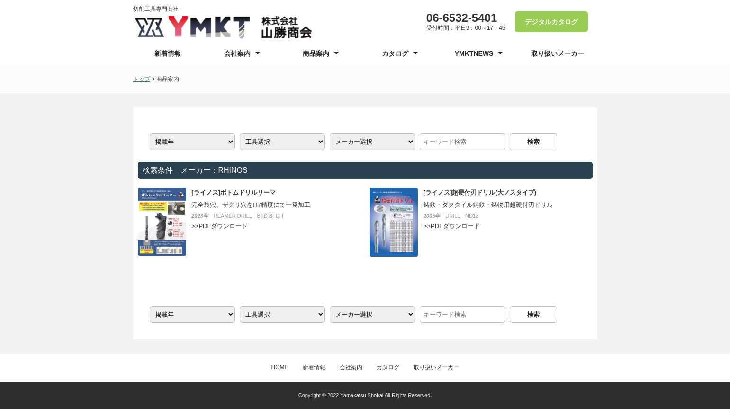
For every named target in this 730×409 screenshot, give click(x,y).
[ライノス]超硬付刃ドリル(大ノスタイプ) (480, 192)
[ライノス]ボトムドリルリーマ (233, 192)
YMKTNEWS (474, 53)
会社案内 (237, 53)
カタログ (395, 53)
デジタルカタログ (551, 22)
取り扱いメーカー (557, 53)
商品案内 (316, 53)
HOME (279, 367)
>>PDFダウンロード (219, 226)
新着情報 (167, 53)
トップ (141, 79)
